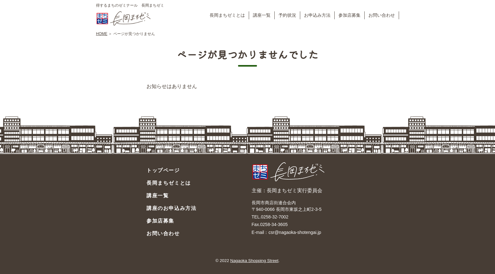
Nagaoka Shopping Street (254, 260)
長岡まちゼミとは (227, 15)
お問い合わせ (381, 15)
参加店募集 (349, 15)
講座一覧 (262, 15)
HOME (101, 34)
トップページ (163, 170)
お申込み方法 (317, 15)
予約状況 (287, 15)
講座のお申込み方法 (171, 208)
